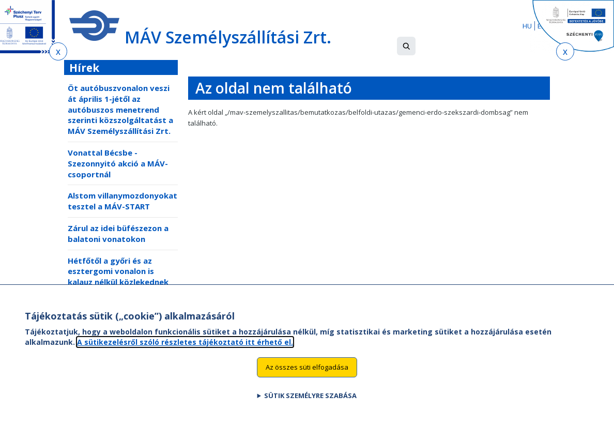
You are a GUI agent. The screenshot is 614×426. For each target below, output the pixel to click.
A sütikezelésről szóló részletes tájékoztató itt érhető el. (185, 351)
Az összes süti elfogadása (307, 377)
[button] (406, 46)
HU (527, 26)
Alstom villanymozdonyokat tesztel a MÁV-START (122, 200)
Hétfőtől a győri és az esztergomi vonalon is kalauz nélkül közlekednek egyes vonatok (118, 276)
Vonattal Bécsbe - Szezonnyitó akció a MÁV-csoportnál (118, 163)
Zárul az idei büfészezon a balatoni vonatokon (118, 233)
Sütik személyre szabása (310, 405)
